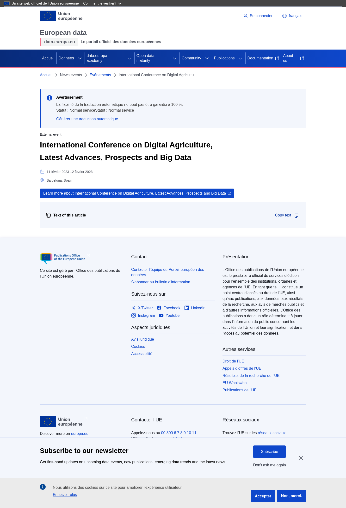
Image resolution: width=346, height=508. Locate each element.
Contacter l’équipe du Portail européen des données (167, 272)
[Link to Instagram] (143, 315)
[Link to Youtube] (169, 315)
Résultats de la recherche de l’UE (250, 376)
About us (293, 58)
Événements (100, 75)
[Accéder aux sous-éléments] (80, 58)
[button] (292, 16)
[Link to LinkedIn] (195, 308)
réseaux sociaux (272, 433)
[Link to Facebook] (168, 308)
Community (191, 58)
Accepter (263, 496)
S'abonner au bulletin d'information (160, 282)
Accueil (48, 58)
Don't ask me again (269, 465)
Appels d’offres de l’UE (241, 368)
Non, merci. (291, 496)
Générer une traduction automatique (87, 119)
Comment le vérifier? (102, 3)
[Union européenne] (61, 16)
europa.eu (79, 434)
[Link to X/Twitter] (142, 308)
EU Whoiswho (234, 383)
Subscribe (269, 452)
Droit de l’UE (233, 361)
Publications (224, 58)
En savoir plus (65, 495)
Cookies (138, 346)
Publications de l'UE (239, 390)
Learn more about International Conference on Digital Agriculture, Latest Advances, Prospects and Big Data (134, 193)
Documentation (263, 58)
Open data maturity (145, 58)
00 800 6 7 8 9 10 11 (179, 433)
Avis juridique (142, 339)
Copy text (287, 215)
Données (66, 58)
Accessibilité (141, 354)
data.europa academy (97, 58)
